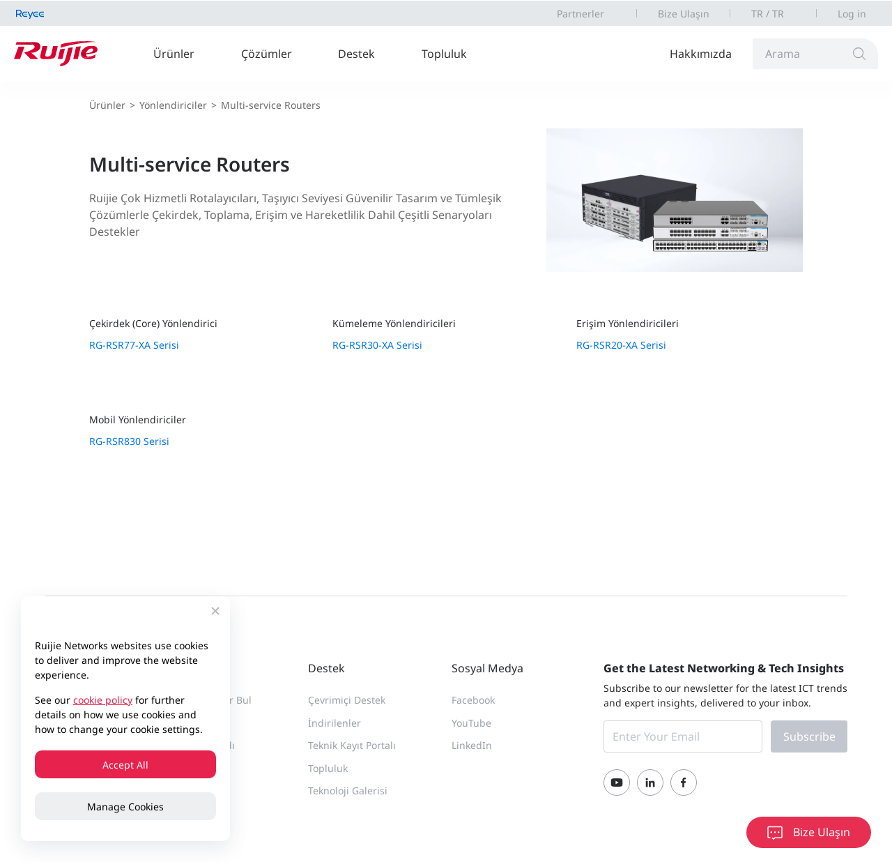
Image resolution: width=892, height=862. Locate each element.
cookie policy (102, 699)
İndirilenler (334, 722)
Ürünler (173, 53)
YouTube (471, 722)
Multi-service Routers (271, 105)
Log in (852, 13)
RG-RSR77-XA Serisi (134, 344)
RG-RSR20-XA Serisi (621, 344)
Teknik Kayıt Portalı (352, 745)
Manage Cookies (125, 806)
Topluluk (444, 53)
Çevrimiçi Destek (346, 699)
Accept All (125, 764)
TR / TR (767, 13)
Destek (356, 53)
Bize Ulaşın (683, 13)
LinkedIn (472, 745)
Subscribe (809, 736)
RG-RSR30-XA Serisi (377, 344)
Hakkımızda (701, 53)
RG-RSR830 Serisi (129, 441)
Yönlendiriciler (173, 105)
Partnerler (580, 13)
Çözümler (266, 53)
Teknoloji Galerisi (347, 790)
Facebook (473, 699)
